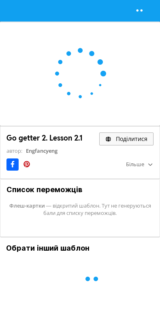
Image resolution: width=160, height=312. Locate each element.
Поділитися (126, 139)
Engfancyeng (42, 150)
